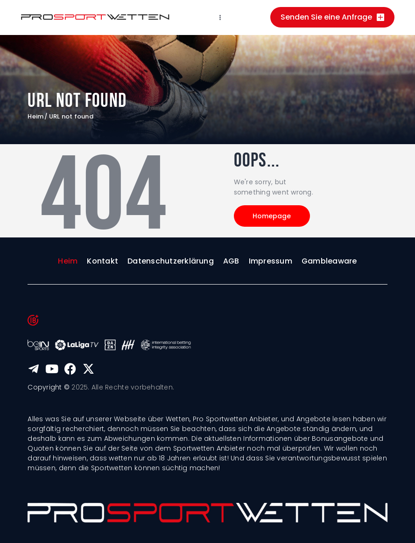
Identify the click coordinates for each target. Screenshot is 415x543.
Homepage (272, 216)
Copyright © (49, 387)
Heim (35, 116)
